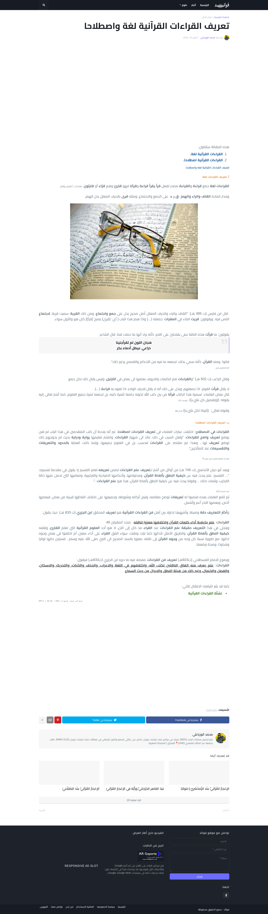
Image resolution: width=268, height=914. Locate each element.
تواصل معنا (57, 909)
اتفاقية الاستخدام (87, 909)
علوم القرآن (207, 17)
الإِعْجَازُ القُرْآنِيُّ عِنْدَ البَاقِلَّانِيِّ (83, 788)
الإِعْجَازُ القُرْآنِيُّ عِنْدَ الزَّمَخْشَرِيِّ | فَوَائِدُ (208, 788)
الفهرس (43, 909)
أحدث (225, 810)
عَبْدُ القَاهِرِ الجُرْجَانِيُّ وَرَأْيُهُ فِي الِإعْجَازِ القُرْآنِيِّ (139, 788)
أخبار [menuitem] (193, 5)
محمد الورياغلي (203, 734)
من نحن (70, 909)
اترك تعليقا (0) (134, 799)
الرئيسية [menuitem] (204, 5)
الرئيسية (126, 909)
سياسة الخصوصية (109, 909)
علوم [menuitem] (184, 5)
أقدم (43, 810)
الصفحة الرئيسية (221, 17)
